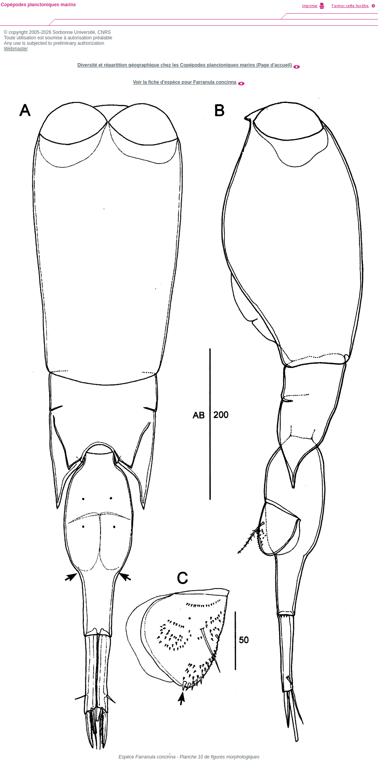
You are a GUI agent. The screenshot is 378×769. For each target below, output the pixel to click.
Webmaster (16, 48)
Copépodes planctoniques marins (38, 4)
